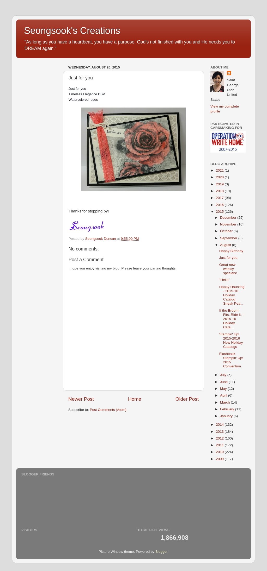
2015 (220, 212)
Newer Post (81, 399)
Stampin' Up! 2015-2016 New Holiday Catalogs (231, 340)
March (225, 402)
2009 (220, 459)
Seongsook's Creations (72, 30)
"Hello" (224, 280)
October (227, 231)
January (227, 416)
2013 (220, 432)
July (223, 375)
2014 (220, 424)
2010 (220, 452)
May (224, 389)
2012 (220, 438)
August (226, 245)
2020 (220, 177)
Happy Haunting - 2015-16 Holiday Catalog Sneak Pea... (232, 295)
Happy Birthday (231, 251)
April (224, 395)
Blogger (161, 552)
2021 (220, 170)
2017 (220, 198)
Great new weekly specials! (228, 269)
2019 (220, 184)
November (228, 224)
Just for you (228, 258)
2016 (220, 205)
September (229, 238)
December (228, 217)
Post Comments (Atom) (108, 410)
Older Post (187, 399)
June (224, 382)
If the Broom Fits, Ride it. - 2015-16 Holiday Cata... (231, 319)
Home (134, 399)
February (227, 409)
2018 (220, 191)
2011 (220, 445)
